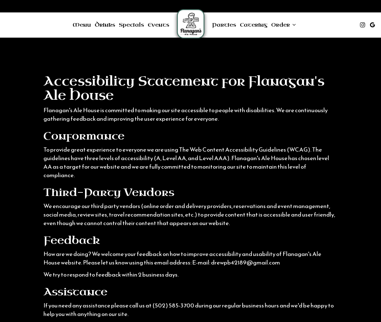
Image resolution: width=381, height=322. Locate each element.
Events (158, 24)
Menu (82, 24)
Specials (131, 24)
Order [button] (283, 24)
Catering (254, 24)
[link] (190, 25)
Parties (224, 24)
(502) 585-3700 (173, 305)
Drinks (105, 24)
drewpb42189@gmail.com (245, 262)
